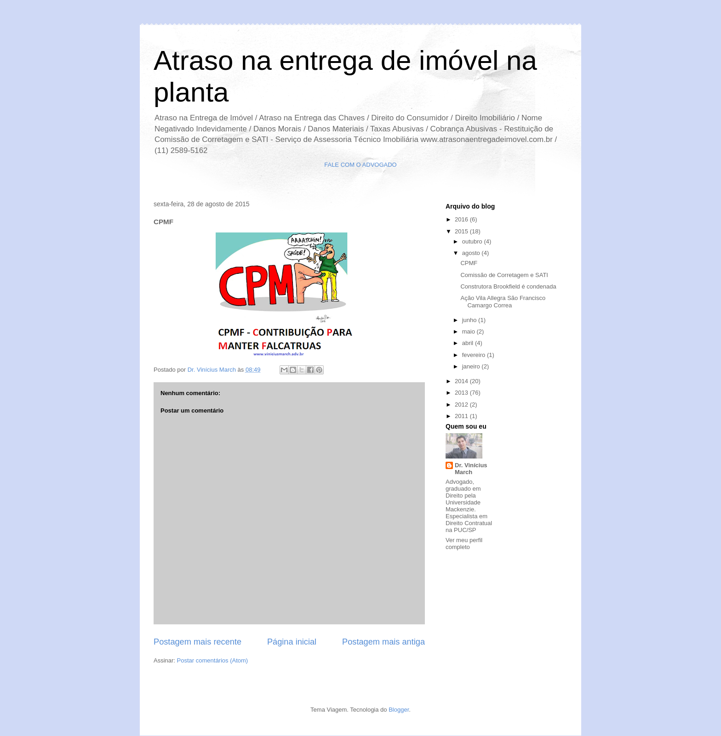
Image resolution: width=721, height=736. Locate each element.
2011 (462, 416)
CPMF (468, 263)
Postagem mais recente (197, 641)
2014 (462, 381)
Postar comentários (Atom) (212, 660)
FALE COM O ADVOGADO (360, 164)
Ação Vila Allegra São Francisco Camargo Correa (502, 301)
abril (468, 343)
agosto (472, 252)
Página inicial (291, 641)
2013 (462, 392)
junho (470, 320)
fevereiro (474, 354)
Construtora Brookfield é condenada (508, 286)
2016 (462, 219)
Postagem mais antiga (383, 641)
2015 (462, 231)
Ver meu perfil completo (464, 543)
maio (469, 331)
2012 (462, 404)
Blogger (399, 709)
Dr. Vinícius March (471, 469)
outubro (473, 241)
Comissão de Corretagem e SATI (504, 275)
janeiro (472, 366)
